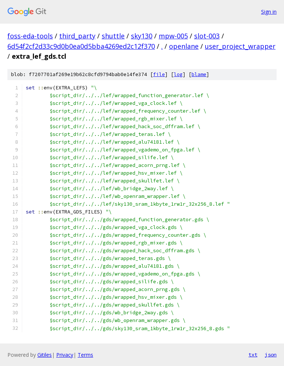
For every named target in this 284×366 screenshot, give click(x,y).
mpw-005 (173, 35)
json (271, 354)
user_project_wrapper (240, 46)
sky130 (141, 35)
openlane (184, 46)
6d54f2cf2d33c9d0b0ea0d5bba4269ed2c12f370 (81, 46)
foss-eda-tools (30, 35)
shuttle (113, 35)
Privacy (64, 354)
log (178, 74)
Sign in (269, 11)
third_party (77, 35)
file (159, 74)
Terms (85, 354)
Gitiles (44, 354)
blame (199, 74)
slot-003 (207, 35)
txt (252, 354)
